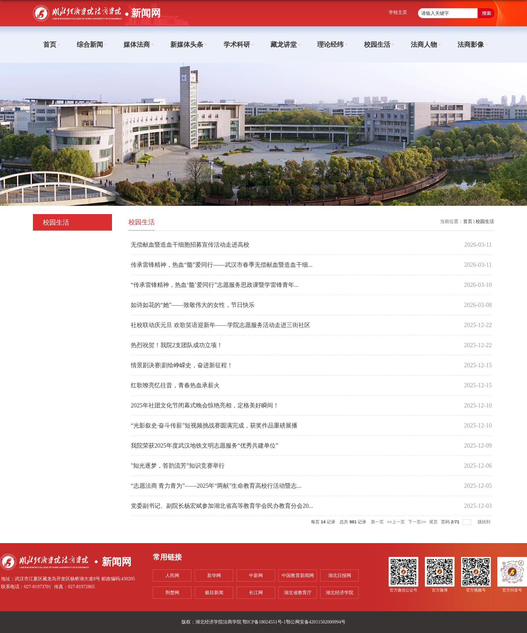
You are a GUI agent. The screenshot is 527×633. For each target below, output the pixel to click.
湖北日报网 (339, 575)
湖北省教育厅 (298, 592)
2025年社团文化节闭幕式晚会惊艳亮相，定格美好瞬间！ (205, 405)
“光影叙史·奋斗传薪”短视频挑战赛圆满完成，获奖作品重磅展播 (214, 425)
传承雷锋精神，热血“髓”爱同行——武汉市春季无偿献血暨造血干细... (221, 264)
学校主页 (398, 12)
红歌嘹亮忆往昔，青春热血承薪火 (175, 385)
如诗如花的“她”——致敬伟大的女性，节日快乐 (193, 305)
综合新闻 (90, 44)
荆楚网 (172, 592)
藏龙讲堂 (283, 44)
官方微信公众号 (403, 590)
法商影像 (471, 44)
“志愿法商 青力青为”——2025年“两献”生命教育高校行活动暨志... (216, 485)
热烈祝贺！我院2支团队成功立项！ (177, 345)
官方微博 (440, 590)
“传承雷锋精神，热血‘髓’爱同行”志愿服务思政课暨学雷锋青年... (214, 285)
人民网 (172, 575)
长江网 (256, 592)
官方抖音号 (512, 590)
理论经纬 (330, 44)
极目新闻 (214, 592)
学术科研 (237, 44)
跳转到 (485, 521)
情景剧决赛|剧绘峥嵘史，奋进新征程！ (182, 365)
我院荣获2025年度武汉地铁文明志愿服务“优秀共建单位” (204, 445)
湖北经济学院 (339, 592)
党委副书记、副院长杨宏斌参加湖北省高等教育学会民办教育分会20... (222, 506)
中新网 (256, 575)
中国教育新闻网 (298, 575)
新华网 (214, 575)
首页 (49, 44)
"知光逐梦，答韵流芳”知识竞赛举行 (178, 465)
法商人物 (424, 44)
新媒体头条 (186, 44)
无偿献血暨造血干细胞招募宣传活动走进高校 (190, 244)
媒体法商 (137, 44)
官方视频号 (476, 590)
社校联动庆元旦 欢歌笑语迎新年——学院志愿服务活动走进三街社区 (220, 325)
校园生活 (377, 44)
